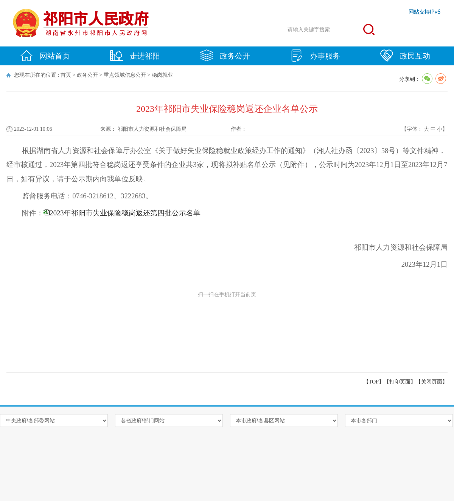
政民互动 (405, 55)
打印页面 (399, 382)
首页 (66, 75)
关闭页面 (431, 382)
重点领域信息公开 (125, 75)
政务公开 (225, 55)
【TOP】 (374, 382)
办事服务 (315, 55)
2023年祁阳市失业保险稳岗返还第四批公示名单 (125, 213)
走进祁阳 (135, 55)
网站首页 (45, 55)
